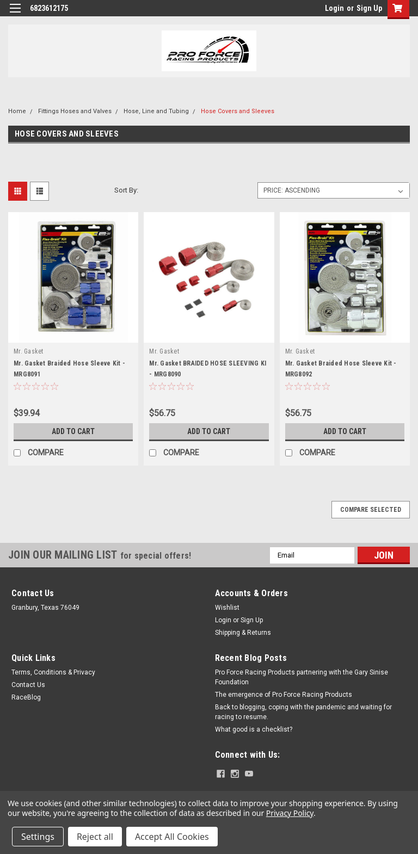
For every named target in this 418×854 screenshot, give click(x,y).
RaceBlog (26, 697)
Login (334, 8)
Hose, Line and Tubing (156, 111)
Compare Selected (370, 509)
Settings (37, 837)
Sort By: (126, 190)
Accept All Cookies (172, 837)
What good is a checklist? (253, 729)
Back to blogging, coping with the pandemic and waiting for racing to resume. (303, 712)
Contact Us (28, 685)
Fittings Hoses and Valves (75, 111)
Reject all (95, 837)
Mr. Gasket (29, 351)
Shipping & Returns (243, 632)
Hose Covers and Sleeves (237, 111)
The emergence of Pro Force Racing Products (283, 694)
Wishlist (227, 607)
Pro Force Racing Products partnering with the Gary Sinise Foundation (301, 677)
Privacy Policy (290, 813)
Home (17, 111)
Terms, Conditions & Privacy (53, 672)
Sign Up (369, 8)
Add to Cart (73, 431)
